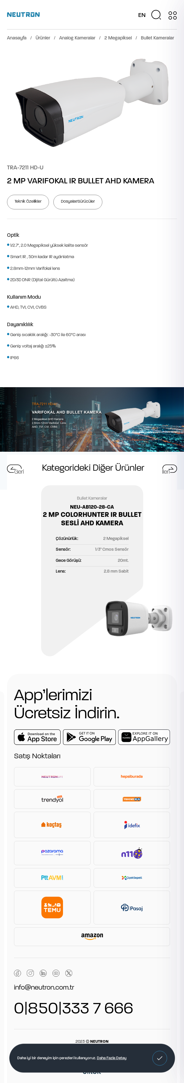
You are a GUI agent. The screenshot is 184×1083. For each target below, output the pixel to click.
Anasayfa (17, 38)
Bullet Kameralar (157, 38)
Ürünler (43, 38)
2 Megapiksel (118, 38)
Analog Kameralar (77, 38)
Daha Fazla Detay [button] (112, 1058)
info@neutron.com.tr (44, 987)
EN (142, 15)
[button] (159, 1058)
